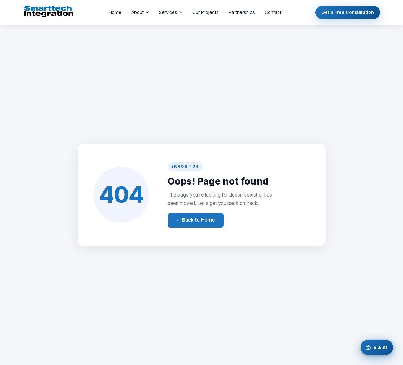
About (140, 12)
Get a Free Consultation (348, 12)
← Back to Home (195, 220)
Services (170, 12)
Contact (273, 12)
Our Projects (205, 12)
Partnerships (242, 12)
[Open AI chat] (377, 347)
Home (115, 12)
